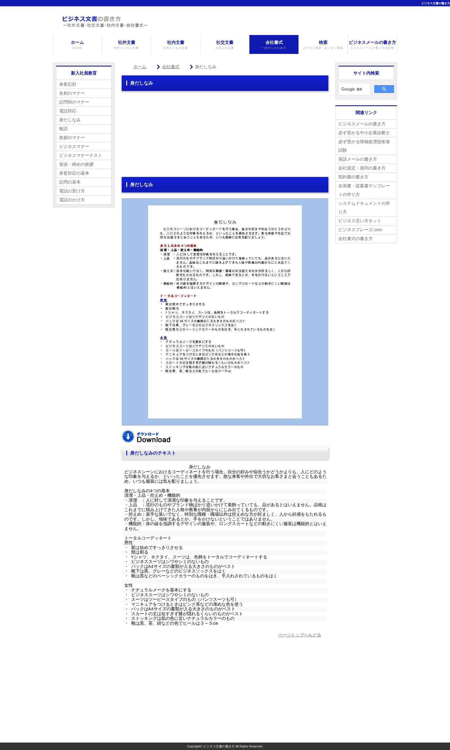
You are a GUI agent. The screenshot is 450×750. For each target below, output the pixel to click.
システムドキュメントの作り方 (364, 207)
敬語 (63, 128)
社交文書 (224, 45)
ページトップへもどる (299, 634)
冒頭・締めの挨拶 (76, 164)
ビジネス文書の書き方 (435, 3)
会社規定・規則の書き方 (362, 167)
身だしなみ (70, 119)
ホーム (77, 45)
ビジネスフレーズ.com (360, 229)
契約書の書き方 (353, 176)
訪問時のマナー (74, 102)
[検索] (353, 89)
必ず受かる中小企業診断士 (364, 132)
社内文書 (175, 45)
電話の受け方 (72, 190)
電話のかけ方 (72, 199)
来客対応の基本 (74, 173)
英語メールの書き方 (357, 159)
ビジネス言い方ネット (359, 220)
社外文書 (126, 45)
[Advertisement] (225, 137)
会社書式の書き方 (355, 238)
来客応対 (67, 84)
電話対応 (67, 110)
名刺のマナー (72, 93)
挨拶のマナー (72, 137)
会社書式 (273, 45)
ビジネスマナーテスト (80, 155)
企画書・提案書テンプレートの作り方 (364, 190)
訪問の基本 (70, 182)
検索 (323, 45)
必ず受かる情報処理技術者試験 (364, 146)
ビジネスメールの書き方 (372, 45)
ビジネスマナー (74, 146)
